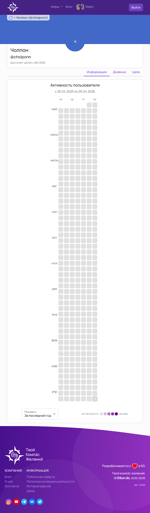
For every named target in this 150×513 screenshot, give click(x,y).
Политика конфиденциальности (51, 481)
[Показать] (40, 414)
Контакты (12, 486)
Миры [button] (55, 6)
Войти (135, 7)
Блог (69, 6)
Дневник (119, 72)
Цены (31, 491)
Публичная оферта (41, 477)
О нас (9, 481)
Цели (136, 72)
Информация (97, 72)
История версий (39, 486)
